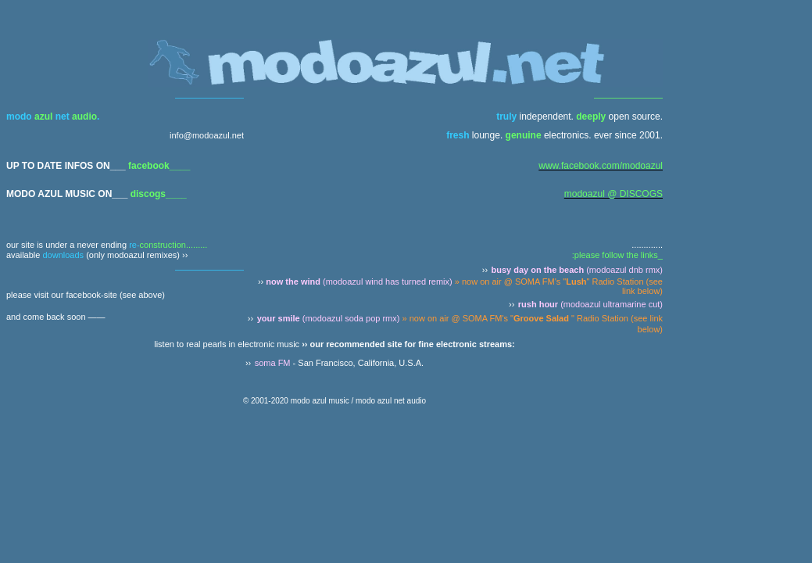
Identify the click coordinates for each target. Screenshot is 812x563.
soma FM (273, 363)
